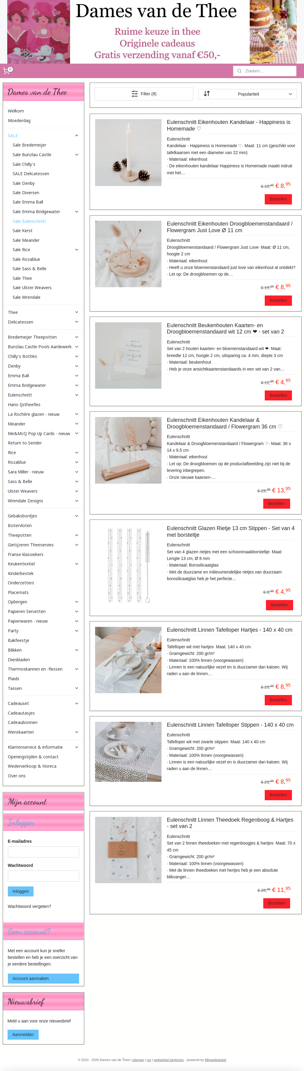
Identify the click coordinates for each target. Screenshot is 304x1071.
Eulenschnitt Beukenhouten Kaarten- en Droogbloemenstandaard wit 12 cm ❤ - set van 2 (225, 328)
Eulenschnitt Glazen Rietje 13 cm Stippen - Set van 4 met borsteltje (230, 531)
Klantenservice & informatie (43, 747)
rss (149, 1060)
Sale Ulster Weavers (32, 287)
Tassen (43, 688)
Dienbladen (19, 659)
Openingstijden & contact (33, 757)
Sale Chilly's (24, 164)
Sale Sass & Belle (29, 268)
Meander (43, 424)
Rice (43, 452)
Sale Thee (22, 278)
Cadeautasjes (21, 713)
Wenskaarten (43, 732)
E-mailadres (20, 841)
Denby (43, 366)
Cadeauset (43, 703)
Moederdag (19, 120)
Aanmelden (23, 1034)
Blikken (43, 650)
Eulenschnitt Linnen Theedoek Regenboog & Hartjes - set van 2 (230, 823)
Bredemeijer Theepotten (43, 337)
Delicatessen (43, 322)
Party (43, 630)
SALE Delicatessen (31, 173)
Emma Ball (43, 375)
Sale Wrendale (26, 297)
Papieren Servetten (43, 611)
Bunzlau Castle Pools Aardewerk (43, 346)
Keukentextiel (43, 564)
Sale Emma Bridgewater (46, 211)
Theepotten (43, 535)
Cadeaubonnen (22, 722)
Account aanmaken (31, 978)
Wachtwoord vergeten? (29, 906)
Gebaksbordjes (43, 516)
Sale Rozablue (26, 259)
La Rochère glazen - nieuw (43, 414)
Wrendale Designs (43, 501)
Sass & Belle (43, 481)
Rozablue (43, 462)
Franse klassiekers (25, 554)
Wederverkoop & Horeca (32, 766)
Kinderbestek (21, 573)
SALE (43, 135)
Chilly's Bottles (43, 356)
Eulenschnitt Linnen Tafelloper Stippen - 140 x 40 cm (230, 725)
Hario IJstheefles (24, 404)
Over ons (17, 776)
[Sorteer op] (247, 94)
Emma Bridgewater (43, 385)
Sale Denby (24, 183)
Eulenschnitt (43, 395)
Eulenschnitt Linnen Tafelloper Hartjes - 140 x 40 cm (229, 630)
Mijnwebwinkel (215, 1060)
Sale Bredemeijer (29, 145)
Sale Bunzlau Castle (46, 154)
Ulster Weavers (43, 491)
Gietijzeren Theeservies (43, 545)
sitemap (138, 1060)
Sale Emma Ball (28, 202)
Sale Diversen (26, 192)
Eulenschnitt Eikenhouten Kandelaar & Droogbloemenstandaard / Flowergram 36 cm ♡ (224, 423)
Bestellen (278, 199)
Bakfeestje (18, 640)
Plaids (13, 678)
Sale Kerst (23, 230)
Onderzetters (21, 583)
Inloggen (21, 891)
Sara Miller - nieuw (43, 472)
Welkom (16, 111)
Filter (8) (143, 93)
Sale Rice (46, 249)
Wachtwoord (20, 865)
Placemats (18, 592)
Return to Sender (25, 443)
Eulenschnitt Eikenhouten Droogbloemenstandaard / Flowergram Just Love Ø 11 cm (229, 227)
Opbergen (43, 602)
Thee (43, 312)
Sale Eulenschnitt (29, 221)
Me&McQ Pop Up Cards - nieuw (43, 433)
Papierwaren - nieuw (43, 621)
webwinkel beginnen (169, 1060)
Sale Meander (26, 240)
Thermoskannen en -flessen (43, 669)
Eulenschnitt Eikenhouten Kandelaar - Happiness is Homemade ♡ (228, 125)
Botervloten (20, 525)
